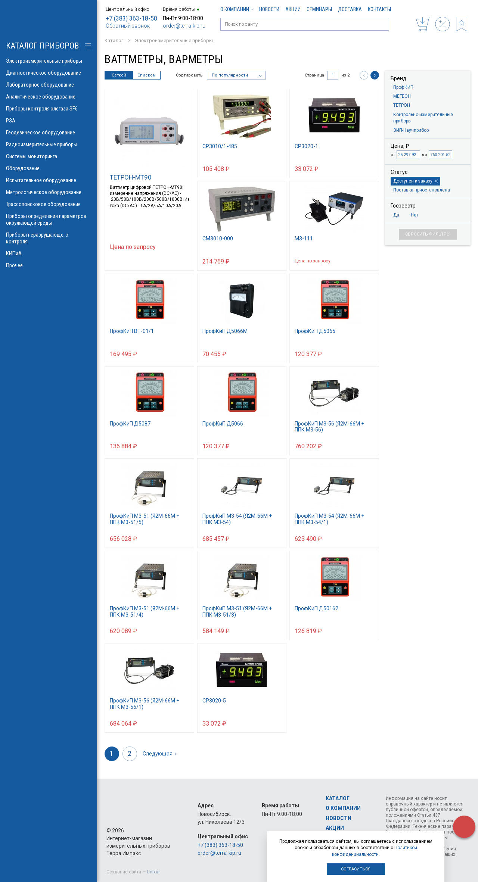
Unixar (153, 872)
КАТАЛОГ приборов (42, 45)
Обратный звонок (128, 26)
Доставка (350, 9)
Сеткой (119, 75)
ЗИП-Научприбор (411, 130)
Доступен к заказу (415, 181)
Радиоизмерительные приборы (48, 144)
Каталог (338, 798)
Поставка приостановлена (421, 190)
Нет (414, 215)
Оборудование (48, 168)
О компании (236, 9)
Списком (146, 75)
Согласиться (355, 869)
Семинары (319, 9)
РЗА (48, 120)
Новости (269, 9)
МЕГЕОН (402, 96)
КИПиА (48, 253)
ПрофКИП (403, 87)
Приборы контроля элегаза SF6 (48, 108)
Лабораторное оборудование (48, 84)
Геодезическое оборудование (48, 132)
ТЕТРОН (401, 105)
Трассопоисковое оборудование (48, 204)
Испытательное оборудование (48, 180)
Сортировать (189, 75)
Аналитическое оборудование (48, 96)
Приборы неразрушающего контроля (48, 238)
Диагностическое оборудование (48, 72)
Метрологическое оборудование (48, 192)
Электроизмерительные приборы (48, 60)
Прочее (48, 265)
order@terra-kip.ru (184, 26)
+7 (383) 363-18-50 (131, 18)
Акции (293, 9)
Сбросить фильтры (427, 234)
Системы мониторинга (48, 156)
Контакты (379, 9)
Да (396, 215)
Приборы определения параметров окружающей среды (48, 219)
